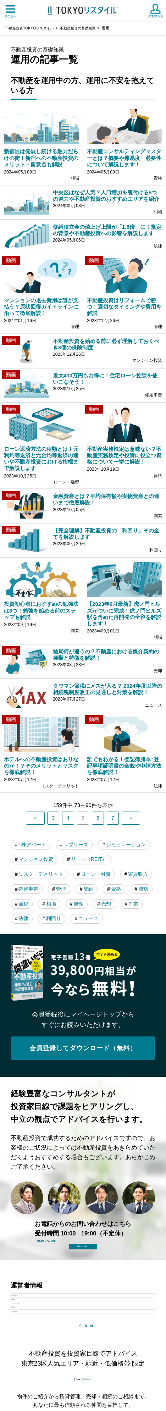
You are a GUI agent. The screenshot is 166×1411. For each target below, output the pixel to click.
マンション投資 (98, 942)
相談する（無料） (83, 1383)
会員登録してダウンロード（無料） (83, 1151)
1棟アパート (34, 927)
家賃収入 (80, 973)
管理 (24, 989)
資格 (83, 989)
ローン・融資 (35, 973)
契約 (53, 989)
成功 (112, 989)
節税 (141, 989)
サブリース (80, 927)
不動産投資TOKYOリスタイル (31, 28)
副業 (112, 1005)
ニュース (64, 1020)
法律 (141, 1005)
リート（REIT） (38, 958)
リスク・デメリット (100, 958)
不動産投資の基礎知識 (84, 28)
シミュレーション (40, 942)
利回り (27, 1020)
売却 (83, 1005)
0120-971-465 (89, 1355)
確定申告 (120, 973)
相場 (24, 1005)
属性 (53, 1005)
